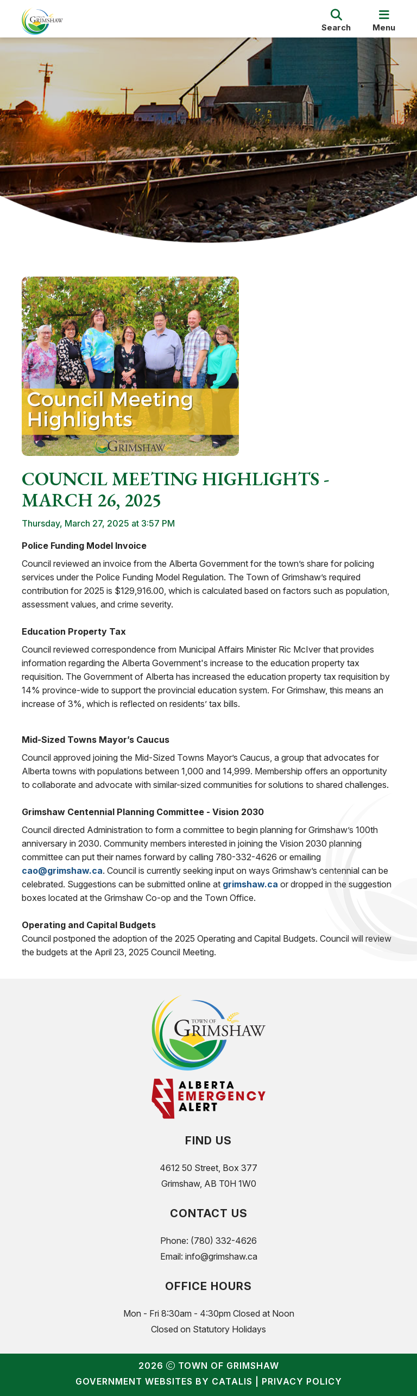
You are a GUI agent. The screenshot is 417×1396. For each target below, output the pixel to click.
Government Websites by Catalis (163, 1381)
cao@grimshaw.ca (62, 870)
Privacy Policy (302, 1381)
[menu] (383, 21)
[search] (336, 21)
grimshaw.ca (249, 884)
